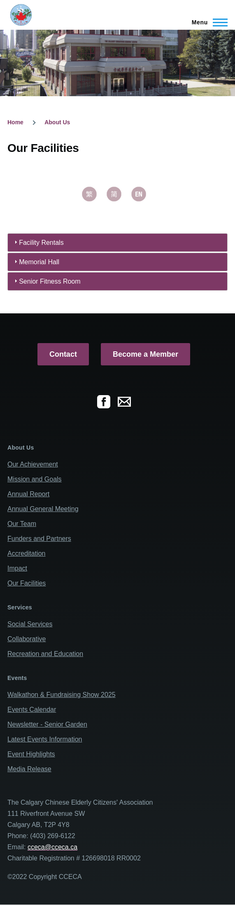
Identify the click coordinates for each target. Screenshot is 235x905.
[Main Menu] (207, 22)
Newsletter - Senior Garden (47, 724)
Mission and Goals (34, 479)
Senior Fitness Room (49, 281)
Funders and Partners (39, 538)
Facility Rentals (41, 242)
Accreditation (26, 553)
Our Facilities (26, 583)
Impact (17, 568)
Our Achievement (32, 464)
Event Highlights (31, 754)
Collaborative (26, 638)
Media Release (29, 768)
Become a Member (145, 354)
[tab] (117, 242)
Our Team (21, 523)
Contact (63, 354)
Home (15, 122)
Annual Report (28, 494)
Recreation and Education (45, 653)
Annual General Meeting (43, 508)
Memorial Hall (39, 261)
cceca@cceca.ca (52, 847)
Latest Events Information (44, 739)
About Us (57, 122)
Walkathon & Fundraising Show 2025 (61, 694)
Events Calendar (31, 709)
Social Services (29, 624)
